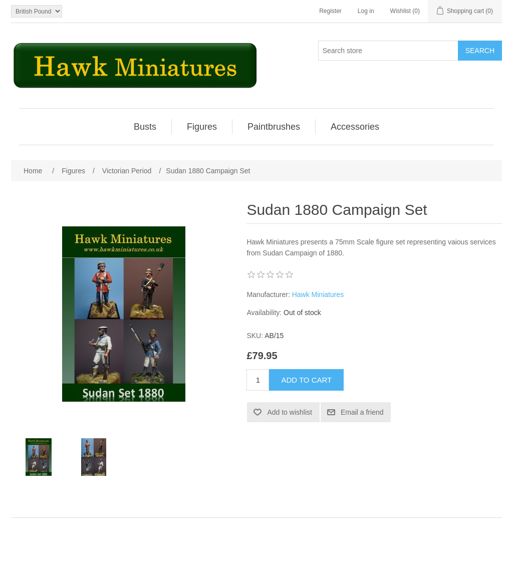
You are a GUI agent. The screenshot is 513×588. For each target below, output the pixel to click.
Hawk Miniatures (318, 294)
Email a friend (362, 412)
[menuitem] (145, 126)
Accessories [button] (355, 127)
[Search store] (388, 51)
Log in (366, 11)
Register (330, 11)
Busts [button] (145, 127)
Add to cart (306, 380)
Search (479, 51)
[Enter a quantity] (257, 380)
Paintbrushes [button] (273, 127)
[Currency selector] (36, 11)
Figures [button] (202, 127)
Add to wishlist (289, 412)
